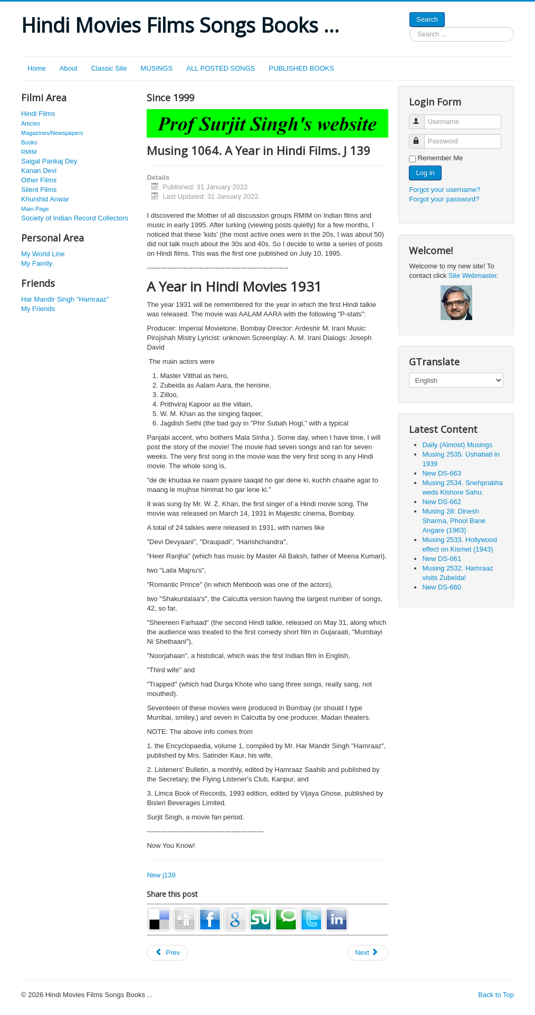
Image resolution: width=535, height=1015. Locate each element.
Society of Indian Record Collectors (74, 218)
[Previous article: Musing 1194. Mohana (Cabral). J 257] (167, 953)
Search (427, 19)
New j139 (161, 875)
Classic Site (109, 68)
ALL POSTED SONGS (220, 68)
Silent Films (38, 190)
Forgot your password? (444, 199)
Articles (30, 123)
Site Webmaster (472, 275)
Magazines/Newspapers (52, 133)
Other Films (38, 180)
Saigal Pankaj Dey (49, 161)
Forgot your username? (444, 190)
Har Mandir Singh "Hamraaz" (65, 299)
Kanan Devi (38, 171)
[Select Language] (456, 380)
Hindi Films (38, 114)
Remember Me (440, 158)
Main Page (35, 209)
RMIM (28, 152)
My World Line (43, 254)
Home (36, 68)
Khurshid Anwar (45, 199)
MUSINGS (157, 68)
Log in (425, 173)
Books (29, 142)
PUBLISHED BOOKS (302, 68)
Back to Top (496, 995)
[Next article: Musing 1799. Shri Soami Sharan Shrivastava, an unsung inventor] (367, 953)
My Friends (38, 309)
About (69, 68)
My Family (36, 263)
